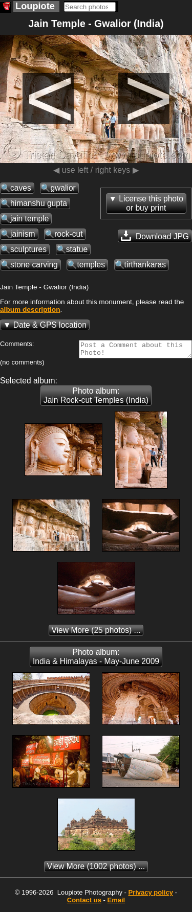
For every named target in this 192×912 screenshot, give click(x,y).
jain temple (29, 218)
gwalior (62, 188)
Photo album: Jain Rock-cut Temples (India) (96, 398)
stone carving (34, 264)
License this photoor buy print (151, 203)
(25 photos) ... (96, 633)
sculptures (28, 249)
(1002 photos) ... (96, 869)
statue (77, 249)
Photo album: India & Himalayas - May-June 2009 (96, 660)
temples (91, 264)
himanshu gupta (38, 203)
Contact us (84, 903)
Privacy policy (150, 895)
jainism (22, 234)
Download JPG (155, 236)
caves (20, 188)
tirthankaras (145, 264)
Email (116, 903)
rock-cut (68, 234)
